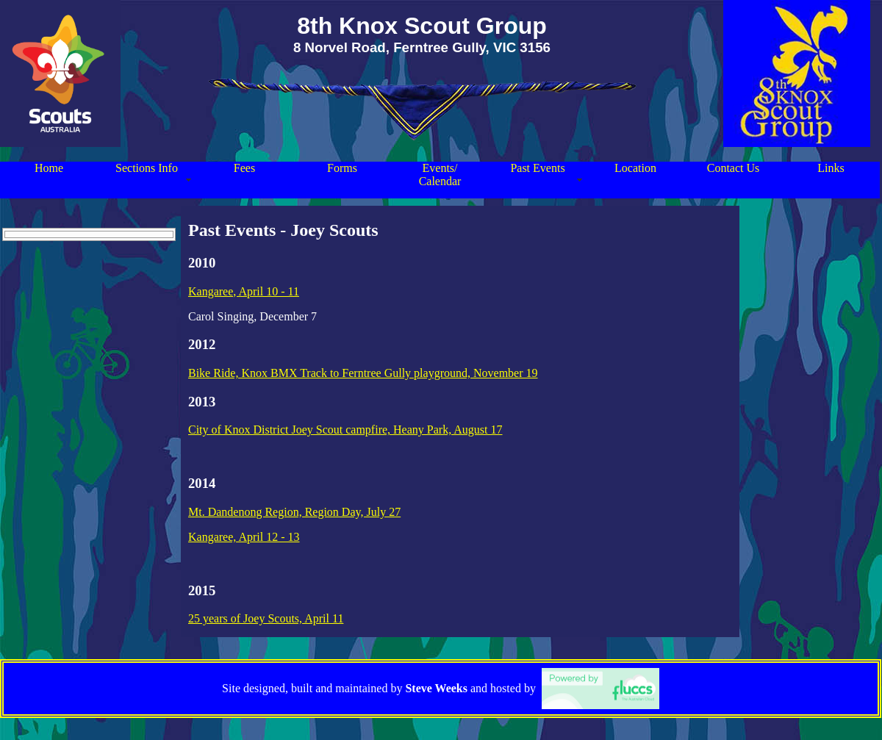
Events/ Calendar (440, 174)
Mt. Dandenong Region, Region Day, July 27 (294, 512)
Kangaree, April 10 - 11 (243, 291)
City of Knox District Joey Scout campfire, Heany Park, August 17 (345, 429)
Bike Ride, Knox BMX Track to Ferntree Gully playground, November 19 (363, 373)
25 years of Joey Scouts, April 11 (265, 618)
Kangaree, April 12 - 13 (244, 537)
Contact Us (733, 168)
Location (635, 168)
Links (830, 168)
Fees (244, 168)
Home (49, 168)
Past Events (537, 168)
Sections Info (146, 168)
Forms (342, 168)
